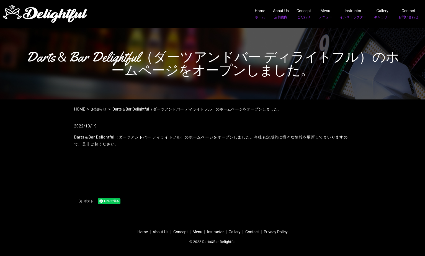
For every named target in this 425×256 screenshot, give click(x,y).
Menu (325, 14)
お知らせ (99, 109)
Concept (304, 14)
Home (260, 14)
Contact (408, 14)
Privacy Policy (275, 232)
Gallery (382, 14)
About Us (281, 14)
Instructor (353, 14)
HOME (79, 109)
